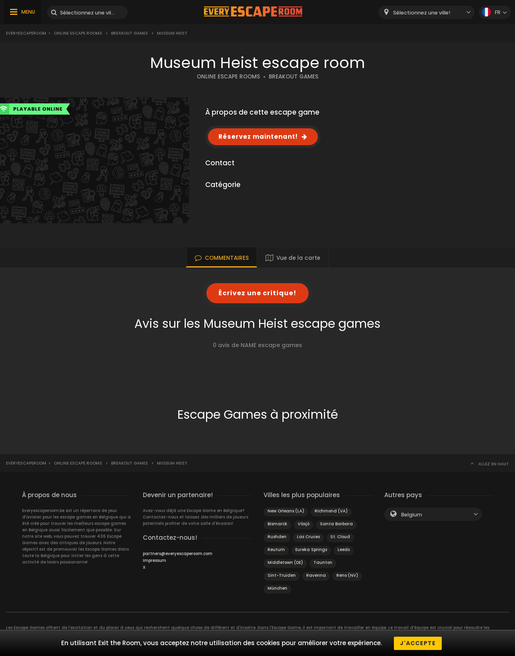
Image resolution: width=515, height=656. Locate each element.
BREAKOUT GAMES (293, 76)
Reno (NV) (347, 575)
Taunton (322, 562)
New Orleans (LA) (286, 511)
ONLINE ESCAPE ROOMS (228, 76)
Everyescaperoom (26, 33)
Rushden (277, 537)
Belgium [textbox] (411, 514)
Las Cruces (308, 537)
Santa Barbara (336, 524)
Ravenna (316, 575)
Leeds (344, 550)
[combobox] (426, 12)
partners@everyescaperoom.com (177, 554)
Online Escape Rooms (78, 33)
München (277, 588)
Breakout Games (129, 33)
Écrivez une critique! (257, 293)
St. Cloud (340, 537)
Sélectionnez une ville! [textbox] (421, 12)
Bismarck (277, 524)
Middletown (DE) (285, 562)
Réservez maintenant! (258, 136)
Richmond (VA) (331, 511)
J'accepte (418, 643)
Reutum (276, 550)
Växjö (303, 524)
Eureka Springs (311, 550)
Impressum (154, 560)
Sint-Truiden (282, 575)
